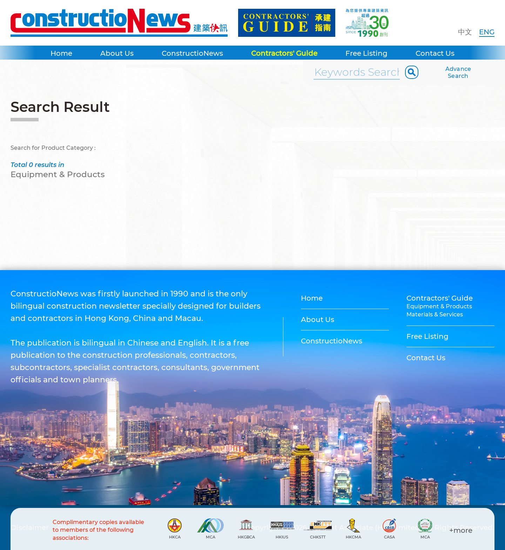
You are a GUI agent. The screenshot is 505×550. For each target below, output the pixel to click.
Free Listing (366, 53)
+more (460, 530)
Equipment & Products (439, 306)
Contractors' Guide (284, 53)
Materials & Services (434, 314)
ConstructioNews (192, 53)
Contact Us (435, 53)
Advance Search (458, 72)
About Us (117, 53)
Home (61, 53)
